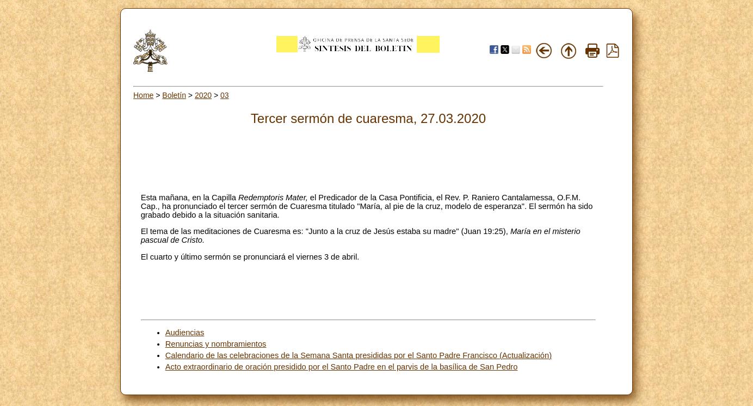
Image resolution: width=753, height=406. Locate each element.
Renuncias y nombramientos (216, 344)
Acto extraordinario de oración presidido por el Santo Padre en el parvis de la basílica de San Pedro (341, 366)
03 (224, 95)
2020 (203, 95)
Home (143, 95)
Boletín (174, 95)
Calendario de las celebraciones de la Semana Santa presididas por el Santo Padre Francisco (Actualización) (358, 355)
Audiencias (185, 332)
